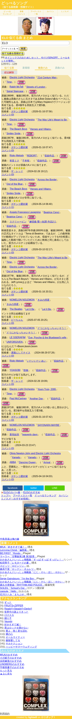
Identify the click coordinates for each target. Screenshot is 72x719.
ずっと (8, 602)
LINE (54, 488)
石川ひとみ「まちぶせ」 (13, 594)
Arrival (47, 462)
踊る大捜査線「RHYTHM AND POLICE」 (22, 585)
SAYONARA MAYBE (48, 425)
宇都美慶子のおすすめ (12, 667)
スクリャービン (18, 221)
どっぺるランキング (45, 495)
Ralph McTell (16, 86)
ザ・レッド (17, 171)
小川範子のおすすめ (11, 658)
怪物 (25, 370)
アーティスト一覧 (22, 495)
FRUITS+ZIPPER (13, 605)
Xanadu (16, 457)
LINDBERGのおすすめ (12, 664)
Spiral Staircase (15, 91)
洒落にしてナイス (20, 352)
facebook (13, 488)
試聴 (21, 82)
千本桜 (25, 160)
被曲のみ (43, 67)
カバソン (50, 11)
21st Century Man (47, 77)
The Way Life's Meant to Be (52, 119)
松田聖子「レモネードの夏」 (15, 562)
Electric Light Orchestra (22, 77)
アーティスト (36, 12)
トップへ (6, 495)
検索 (23, 48)
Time (9, 82)
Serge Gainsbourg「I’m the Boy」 (18, 578)
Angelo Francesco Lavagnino (25, 212)
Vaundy (8, 621)
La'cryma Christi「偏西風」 (14, 550)
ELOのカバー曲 (11, 492)
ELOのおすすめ (31, 492)
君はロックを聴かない (16, 627)
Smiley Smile (13, 133)
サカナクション (14, 643)
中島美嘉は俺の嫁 (9, 539)
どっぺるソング (14, 3)
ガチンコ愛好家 (19, 111)
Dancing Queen (27, 462)
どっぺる (7, 12)
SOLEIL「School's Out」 (13, 588)
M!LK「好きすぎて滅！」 (13, 547)
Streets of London (35, 87)
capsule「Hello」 (9, 591)
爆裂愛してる (13, 640)
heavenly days (30, 434)
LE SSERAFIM (18, 337)
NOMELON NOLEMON (22, 299)
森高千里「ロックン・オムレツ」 (18, 569)
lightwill (32, 717)
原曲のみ (60, 67)
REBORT (32, 155)
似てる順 (9, 67)
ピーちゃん (17, 320)
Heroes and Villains (40, 129)
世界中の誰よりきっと (16, 612)
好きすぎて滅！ (12, 624)
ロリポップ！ (48, 717)
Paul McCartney (18, 398)
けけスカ (9, 615)
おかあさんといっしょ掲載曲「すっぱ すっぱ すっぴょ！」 (32, 559)
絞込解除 (9, 72)
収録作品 (49, 155)
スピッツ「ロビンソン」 (13, 566)
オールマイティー (15, 637)
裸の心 (9, 634)
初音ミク (14, 160)
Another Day (36, 398)
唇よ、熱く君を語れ (16, 631)
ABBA (13, 462)
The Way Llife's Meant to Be (52, 257)
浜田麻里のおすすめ (11, 661)
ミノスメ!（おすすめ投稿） (15, 498)
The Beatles (16, 309)
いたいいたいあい (36, 361)
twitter (33, 488)
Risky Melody (17, 155)
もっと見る (6, 670)
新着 (21, 12)
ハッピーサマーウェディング (21, 646)
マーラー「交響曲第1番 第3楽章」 (18, 556)
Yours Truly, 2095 (47, 389)
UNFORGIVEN (15, 342)
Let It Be (29, 309)
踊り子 (8, 618)
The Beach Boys (18, 129)
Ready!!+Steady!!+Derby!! (18, 608)
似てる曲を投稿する (13, 53)
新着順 (26, 67)
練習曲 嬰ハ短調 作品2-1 (42, 221)
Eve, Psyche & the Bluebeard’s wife (47, 337)
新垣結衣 (14, 434)
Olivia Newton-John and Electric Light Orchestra (35, 453)
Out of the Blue (15, 184)
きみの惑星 (44, 300)
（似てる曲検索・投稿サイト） (18, 7)
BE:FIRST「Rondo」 (11, 553)
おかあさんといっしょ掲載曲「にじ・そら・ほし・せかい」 (32, 572)
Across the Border (47, 179)
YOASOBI (15, 370)
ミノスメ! (65, 11)
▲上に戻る (6, 673)
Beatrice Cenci (51, 212)
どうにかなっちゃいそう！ (52, 328)
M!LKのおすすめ (9, 654)
